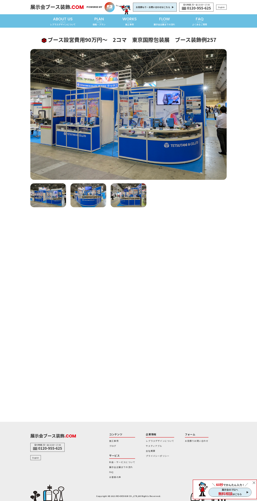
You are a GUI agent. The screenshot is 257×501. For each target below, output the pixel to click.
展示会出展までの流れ (121, 467)
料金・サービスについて (122, 462)
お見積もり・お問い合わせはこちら (153, 7)
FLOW (164, 21)
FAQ (199, 21)
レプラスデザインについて (160, 440)
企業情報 (151, 434)
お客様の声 (115, 477)
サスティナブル (154, 445)
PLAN (99, 21)
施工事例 (114, 440)
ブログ (112, 445)
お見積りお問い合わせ (196, 440)
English (221, 7)
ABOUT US (63, 21)
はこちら (230, 493)
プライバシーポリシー (157, 455)
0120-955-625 (199, 8)
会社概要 (150, 450)
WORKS (129, 21)
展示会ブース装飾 (57, 6)
